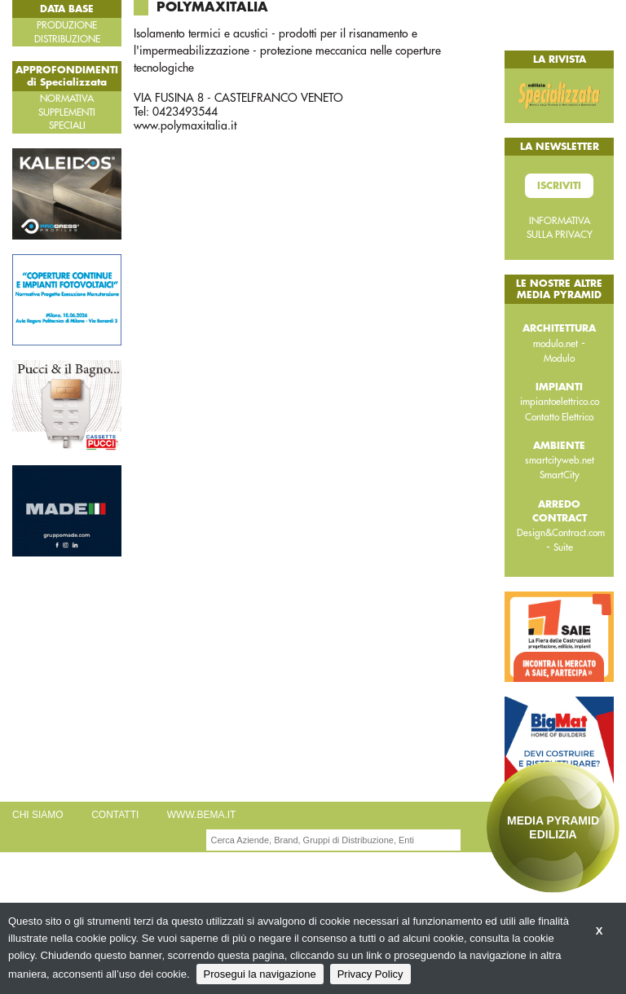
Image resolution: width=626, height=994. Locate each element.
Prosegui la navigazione (260, 974)
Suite (563, 547)
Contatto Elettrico (559, 417)
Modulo (559, 358)
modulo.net (555, 344)
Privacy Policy (370, 974)
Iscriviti (559, 186)
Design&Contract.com (561, 533)
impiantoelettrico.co (559, 402)
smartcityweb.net (559, 460)
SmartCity (560, 475)
